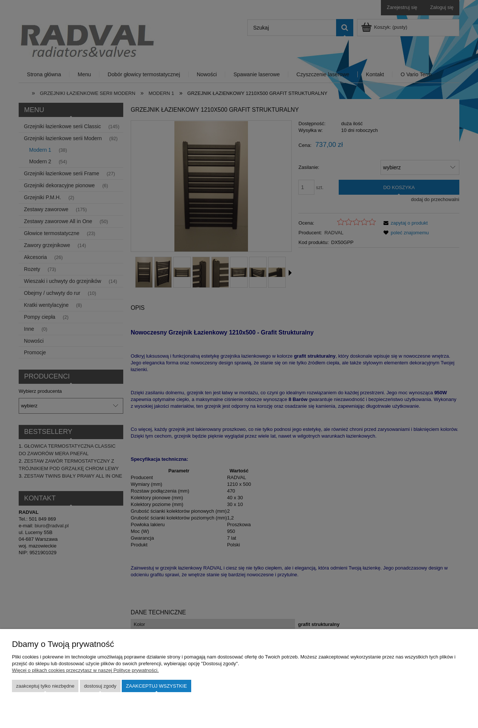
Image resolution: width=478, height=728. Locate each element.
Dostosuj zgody (100, 686)
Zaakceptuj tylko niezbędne (45, 686)
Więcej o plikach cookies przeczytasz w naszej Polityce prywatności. (85, 670)
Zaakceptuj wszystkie (156, 686)
